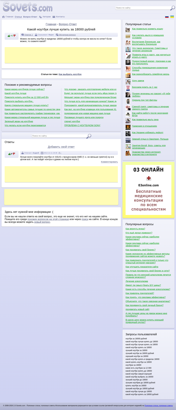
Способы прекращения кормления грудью (147, 68)
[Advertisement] (61, 55)
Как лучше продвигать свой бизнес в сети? (148, 270)
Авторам (45, 16)
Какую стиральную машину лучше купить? (26, 105)
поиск (85, 219)
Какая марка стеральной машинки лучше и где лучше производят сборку (32, 117)
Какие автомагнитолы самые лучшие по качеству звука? (32, 109)
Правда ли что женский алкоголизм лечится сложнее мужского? (148, 275)
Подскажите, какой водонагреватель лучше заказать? (90, 105)
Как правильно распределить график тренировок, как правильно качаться (32, 113)
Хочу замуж (135, 81)
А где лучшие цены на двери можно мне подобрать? (146, 314)
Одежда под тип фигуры (141, 101)
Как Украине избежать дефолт (144, 133)
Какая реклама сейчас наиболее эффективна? (142, 237)
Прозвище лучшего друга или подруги (83, 117)
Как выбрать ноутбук (70, 74)
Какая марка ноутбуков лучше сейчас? (25, 89)
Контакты (59, 16)
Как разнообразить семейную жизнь (147, 75)
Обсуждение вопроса (67, 35)
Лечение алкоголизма (137, 281)
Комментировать (109, 162)
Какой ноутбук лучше (15, 93)
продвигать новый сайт (137, 309)
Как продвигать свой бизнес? (141, 249)
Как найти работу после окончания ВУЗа (147, 114)
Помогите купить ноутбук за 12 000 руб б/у (27, 97)
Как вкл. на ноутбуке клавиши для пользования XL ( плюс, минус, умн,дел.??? (90, 109)
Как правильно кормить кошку (144, 29)
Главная (7, 16)
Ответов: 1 (28, 35)
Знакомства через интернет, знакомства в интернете (143, 153)
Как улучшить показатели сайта (142, 266)
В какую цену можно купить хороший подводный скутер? (144, 321)
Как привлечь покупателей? (140, 293)
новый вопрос (42, 222)
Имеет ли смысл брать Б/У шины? (143, 285)
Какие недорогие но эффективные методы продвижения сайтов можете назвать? (148, 254)
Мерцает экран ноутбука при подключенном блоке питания (90, 97)
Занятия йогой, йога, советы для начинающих (146, 146)
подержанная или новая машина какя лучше (87, 113)
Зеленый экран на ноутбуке (19, 121)
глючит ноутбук (72, 121)
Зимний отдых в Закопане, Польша (147, 140)
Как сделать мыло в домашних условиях (145, 36)
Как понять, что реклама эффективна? (146, 297)
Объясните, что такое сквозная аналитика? (148, 301)
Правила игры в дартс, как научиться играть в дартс (148, 55)
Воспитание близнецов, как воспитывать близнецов (143, 42)
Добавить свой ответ (61, 146)
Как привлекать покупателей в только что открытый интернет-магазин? (147, 261)
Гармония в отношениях (141, 127)
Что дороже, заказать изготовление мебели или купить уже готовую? (90, 89)
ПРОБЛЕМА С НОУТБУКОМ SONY (82, 125)
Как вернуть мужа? (135, 228)
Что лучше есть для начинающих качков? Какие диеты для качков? (90, 101)
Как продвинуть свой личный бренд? (144, 305)
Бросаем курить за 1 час (141, 88)
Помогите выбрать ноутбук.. (19, 101)
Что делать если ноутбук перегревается (25, 125)
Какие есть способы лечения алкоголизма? (148, 289)
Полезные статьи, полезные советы (159, 405)
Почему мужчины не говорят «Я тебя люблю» (148, 94)
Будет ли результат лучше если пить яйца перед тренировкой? (90, 93)
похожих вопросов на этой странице (48, 219)
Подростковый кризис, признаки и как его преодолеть (148, 62)
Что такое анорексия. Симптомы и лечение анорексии (146, 49)
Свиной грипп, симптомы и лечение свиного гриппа (147, 107)
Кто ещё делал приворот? (139, 232)
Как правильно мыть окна (142, 120)
